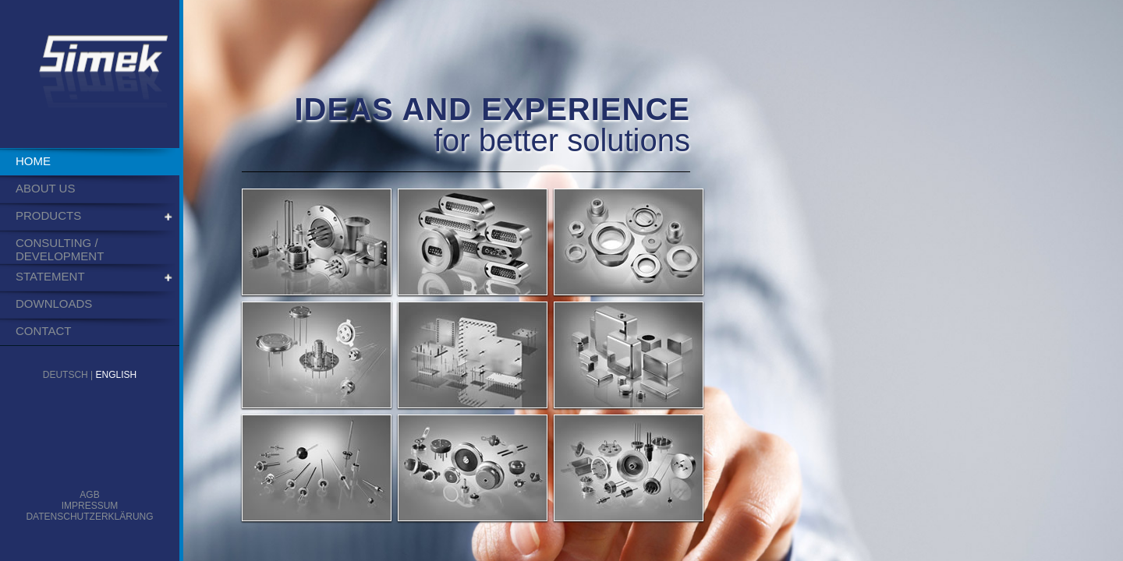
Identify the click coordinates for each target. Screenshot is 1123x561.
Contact (43, 330)
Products (48, 215)
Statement (50, 276)
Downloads (54, 303)
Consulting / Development (60, 249)
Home (33, 161)
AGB (89, 494)
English (116, 374)
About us (45, 188)
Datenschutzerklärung (89, 516)
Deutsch (65, 374)
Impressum (90, 505)
